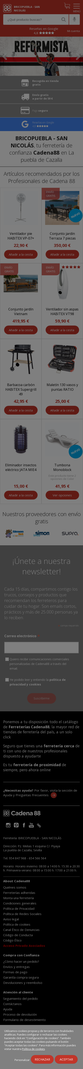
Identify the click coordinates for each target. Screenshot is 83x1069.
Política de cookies (33, 1049)
